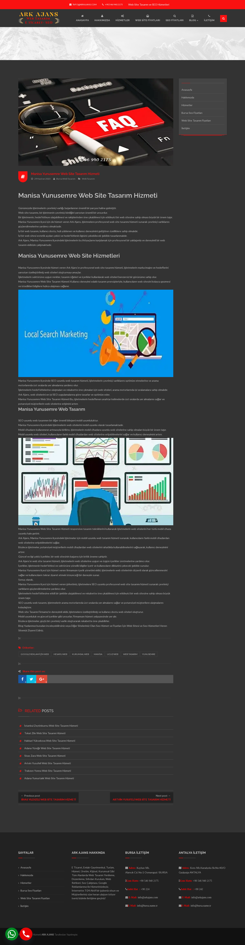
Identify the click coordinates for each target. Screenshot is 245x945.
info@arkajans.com (83, 4)
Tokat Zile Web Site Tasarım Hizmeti (45, 733)
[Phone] (26, 934)
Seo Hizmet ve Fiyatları (109, 625)
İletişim (186, 128)
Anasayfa (187, 89)
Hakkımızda (188, 97)
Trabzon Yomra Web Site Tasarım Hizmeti (47, 770)
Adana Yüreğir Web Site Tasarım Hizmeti (47, 748)
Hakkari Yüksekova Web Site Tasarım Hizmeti (49, 740)
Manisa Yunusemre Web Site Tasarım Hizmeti (66, 174)
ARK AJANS (48, 934)
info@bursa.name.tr (147, 905)
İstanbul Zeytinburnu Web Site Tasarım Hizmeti (51, 725)
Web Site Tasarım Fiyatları (196, 120)
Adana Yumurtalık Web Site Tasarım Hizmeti (49, 778)
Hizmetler (187, 105)
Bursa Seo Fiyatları (192, 112)
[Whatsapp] (11, 934)
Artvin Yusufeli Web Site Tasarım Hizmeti (47, 763)
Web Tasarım (88, 178)
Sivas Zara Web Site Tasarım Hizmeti (45, 755)
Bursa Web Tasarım (65, 178)
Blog (20, 625)
